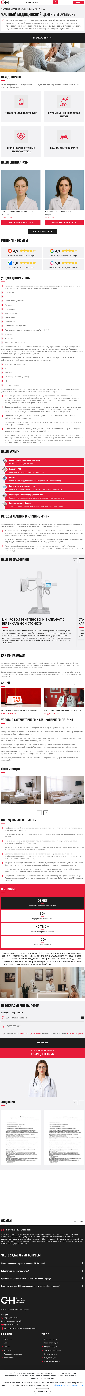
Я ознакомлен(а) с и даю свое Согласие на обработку (42, 1034)
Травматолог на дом (52, 1361)
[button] (75, 560)
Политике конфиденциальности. (69, 1385)
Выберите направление (12, 1012)
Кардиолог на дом (51, 1343)
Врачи (6, 1343)
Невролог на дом (51, 1346)
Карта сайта (9, 1358)
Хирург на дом (50, 1358)
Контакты (8, 1350)
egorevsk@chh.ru (9, 1324)
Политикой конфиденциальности (29, 1034)
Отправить (43, 1043)
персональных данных (75, 1034)
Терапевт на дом (51, 1339)
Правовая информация (13, 1354)
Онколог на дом (50, 1354)
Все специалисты (42, 231)
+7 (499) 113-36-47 (31, 2)
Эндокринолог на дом (52, 1350)
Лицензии (8, 1339)
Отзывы (7, 1346)
